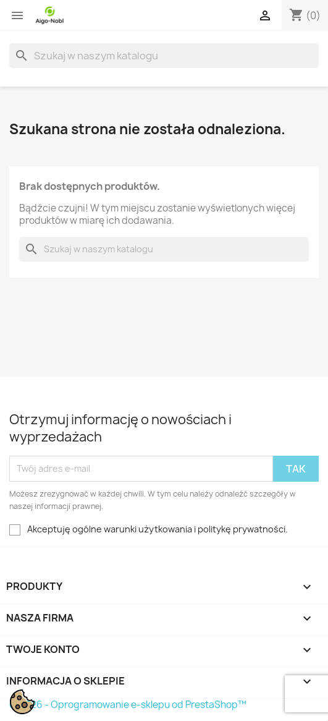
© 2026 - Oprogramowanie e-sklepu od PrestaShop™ (127, 704)
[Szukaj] (164, 55)
